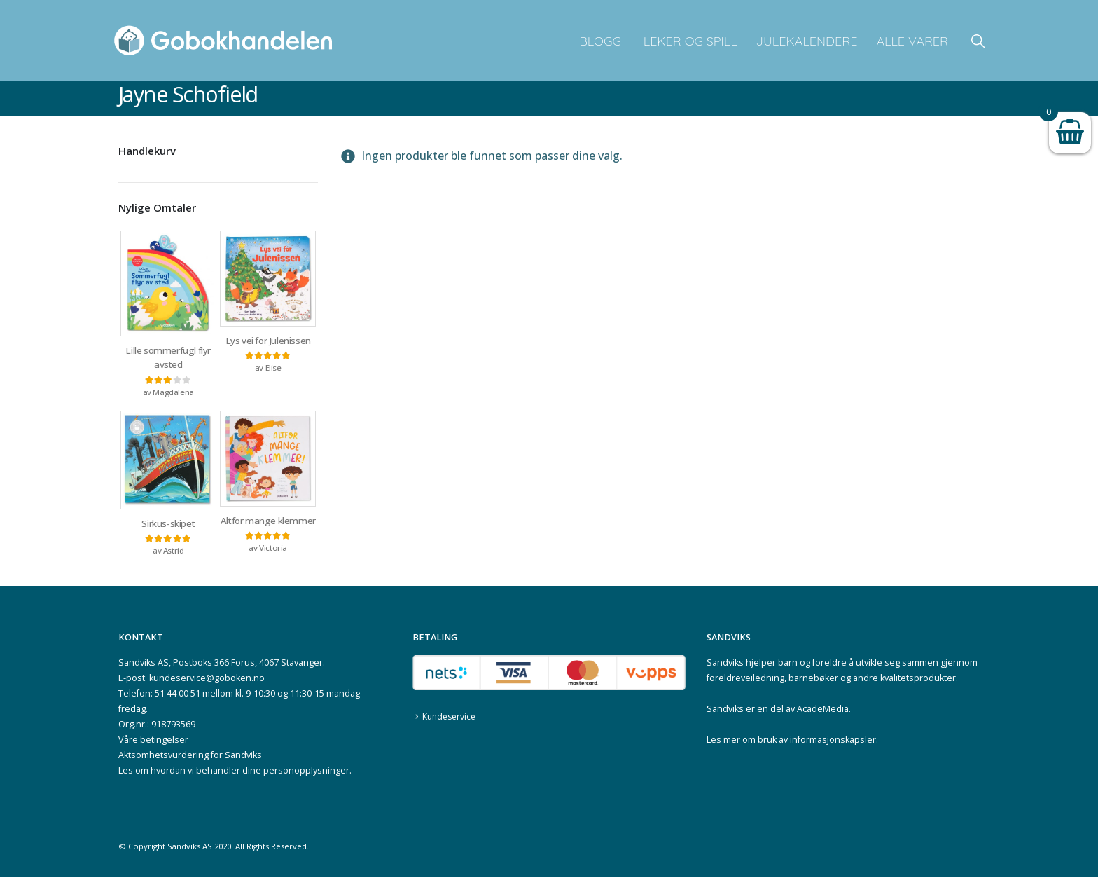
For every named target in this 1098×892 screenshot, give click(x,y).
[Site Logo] (223, 40)
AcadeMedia (823, 724)
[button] (978, 41)
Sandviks (725, 678)
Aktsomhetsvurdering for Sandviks (190, 770)
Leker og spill (688, 41)
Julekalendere (807, 41)
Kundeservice (451, 733)
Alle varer (912, 41)
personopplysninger (306, 786)
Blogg (600, 41)
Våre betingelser (153, 755)
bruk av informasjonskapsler (817, 755)
